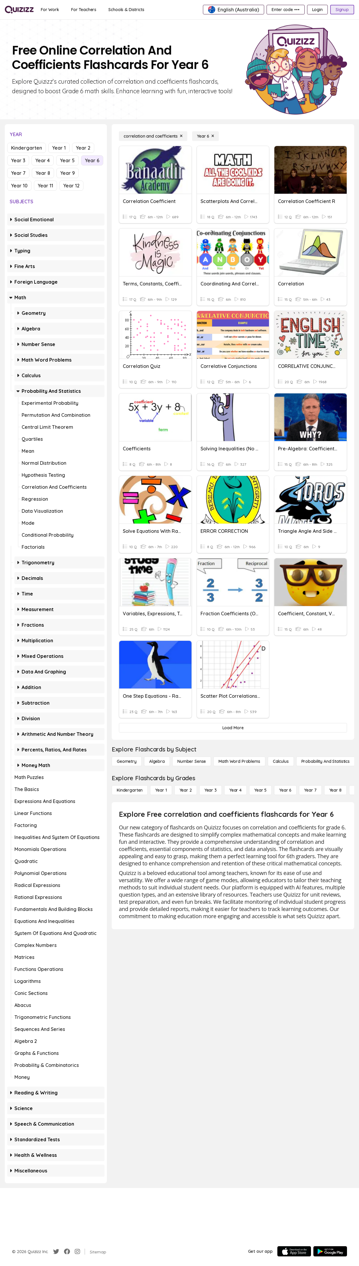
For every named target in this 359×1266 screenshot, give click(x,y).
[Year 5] (260, 790)
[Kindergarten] (130, 790)
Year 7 (18, 173)
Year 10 (19, 186)
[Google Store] (330, 1251)
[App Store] (294, 1251)
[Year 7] (310, 790)
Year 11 (45, 186)
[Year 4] (235, 790)
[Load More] (233, 728)
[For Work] (50, 9)
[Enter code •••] (285, 9)
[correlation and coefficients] (153, 136)
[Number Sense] (191, 761)
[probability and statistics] (325, 761)
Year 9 (67, 173)
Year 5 (67, 160)
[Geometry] (127, 761)
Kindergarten (26, 148)
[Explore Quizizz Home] (19, 9)
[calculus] (281, 761)
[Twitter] (56, 1251)
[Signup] (342, 9)
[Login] (317, 9)
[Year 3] (210, 790)
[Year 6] (205, 136)
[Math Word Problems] (239, 761)
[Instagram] (77, 1251)
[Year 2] (185, 790)
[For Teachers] (83, 9)
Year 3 (18, 160)
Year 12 (71, 186)
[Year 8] (335, 790)
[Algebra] (157, 761)
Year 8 (43, 173)
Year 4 (42, 160)
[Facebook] (67, 1251)
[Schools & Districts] (126, 9)
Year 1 (59, 148)
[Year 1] (161, 790)
